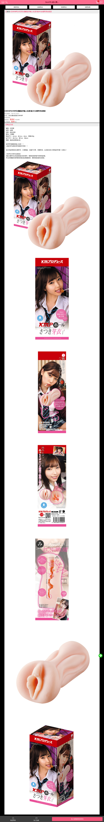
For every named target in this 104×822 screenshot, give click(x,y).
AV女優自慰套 (13, 115)
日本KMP (20, 115)
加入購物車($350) (77, 819)
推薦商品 (64, 7)
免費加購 (87, 7)
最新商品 (16, 7)
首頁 (8, 11)
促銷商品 (40, 7)
